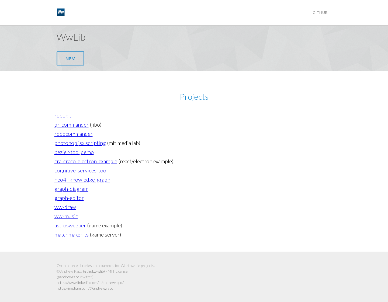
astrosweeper (70, 225)
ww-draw (65, 207)
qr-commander (71, 124)
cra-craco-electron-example (85, 161)
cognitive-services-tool (81, 170)
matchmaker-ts (71, 234)
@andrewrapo (68, 277)
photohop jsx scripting (80, 143)
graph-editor (69, 198)
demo (87, 152)
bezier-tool (67, 152)
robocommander (73, 133)
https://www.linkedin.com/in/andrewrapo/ (90, 282)
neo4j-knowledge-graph (82, 179)
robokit (62, 115)
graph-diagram (71, 188)
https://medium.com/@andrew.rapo (85, 288)
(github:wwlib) (94, 271)
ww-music (66, 216)
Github (320, 12)
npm (70, 58)
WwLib (73, 12)
